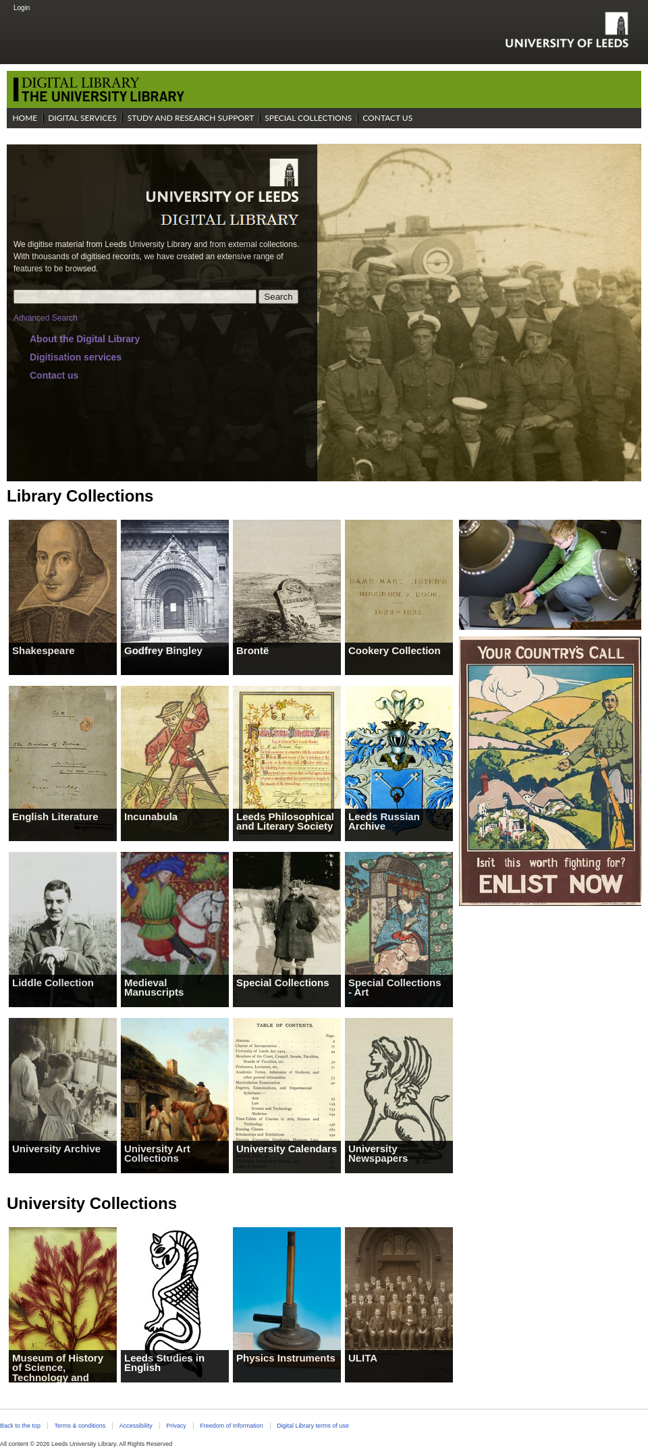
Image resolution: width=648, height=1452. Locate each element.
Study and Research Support (191, 118)
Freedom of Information (231, 1425)
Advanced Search (46, 318)
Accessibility (136, 1425)
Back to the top (20, 1425)
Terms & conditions (79, 1425)
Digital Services (82, 118)
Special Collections (308, 118)
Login (22, 7)
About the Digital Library (85, 338)
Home (24, 118)
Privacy (176, 1425)
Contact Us (387, 118)
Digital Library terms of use (313, 1425)
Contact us (54, 375)
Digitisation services (76, 357)
